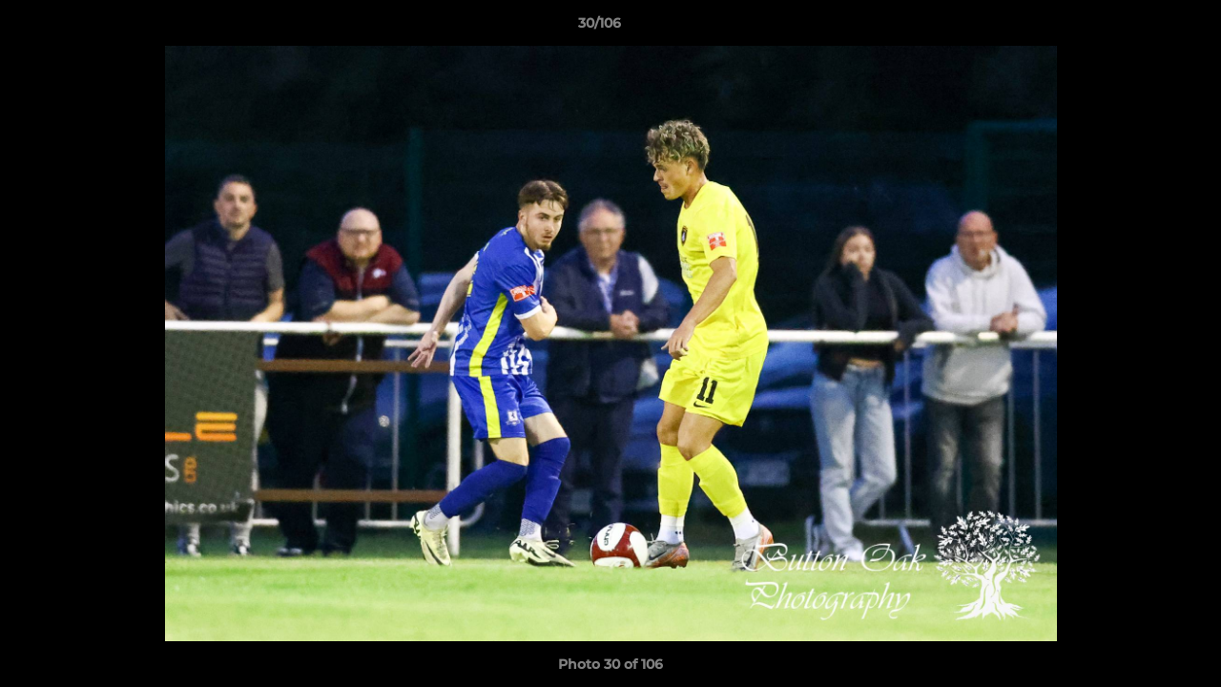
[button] (1140, 27)
